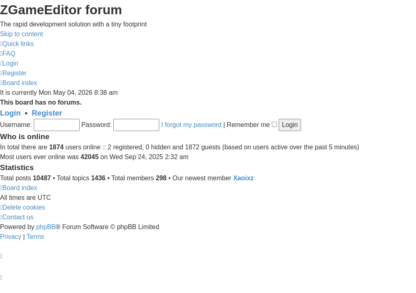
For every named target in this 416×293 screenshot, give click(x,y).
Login (10, 113)
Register (47, 113)
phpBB (46, 226)
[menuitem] (7, 53)
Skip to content (21, 34)
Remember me (252, 124)
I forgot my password (191, 124)
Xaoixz (243, 178)
